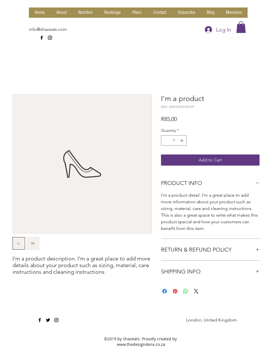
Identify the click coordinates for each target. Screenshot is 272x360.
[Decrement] (165, 140)
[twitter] (48, 320)
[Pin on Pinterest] (175, 291)
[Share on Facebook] (164, 291)
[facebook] (41, 37)
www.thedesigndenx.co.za (141, 344)
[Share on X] (196, 291)
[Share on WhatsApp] (185, 291)
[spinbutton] (174, 140)
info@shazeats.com (48, 29)
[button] (241, 27)
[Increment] (182, 140)
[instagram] (50, 37)
